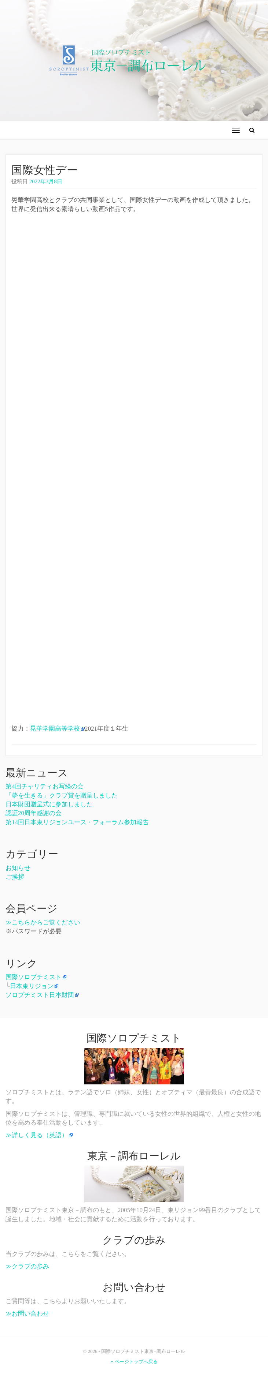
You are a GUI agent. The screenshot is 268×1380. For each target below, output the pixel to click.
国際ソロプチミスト (33, 977)
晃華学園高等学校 (55, 728)
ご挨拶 (14, 876)
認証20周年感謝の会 (33, 813)
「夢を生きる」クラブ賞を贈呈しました (61, 795)
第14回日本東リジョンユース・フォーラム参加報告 (77, 822)
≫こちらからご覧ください (42, 922)
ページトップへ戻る (133, 1361)
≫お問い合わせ (27, 1313)
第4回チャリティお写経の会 (44, 786)
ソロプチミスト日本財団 (39, 994)
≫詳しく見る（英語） (36, 1135)
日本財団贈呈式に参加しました (49, 804)
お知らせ (17, 868)
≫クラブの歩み (27, 1266)
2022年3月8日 (45, 181)
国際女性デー (44, 170)
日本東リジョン (32, 986)
